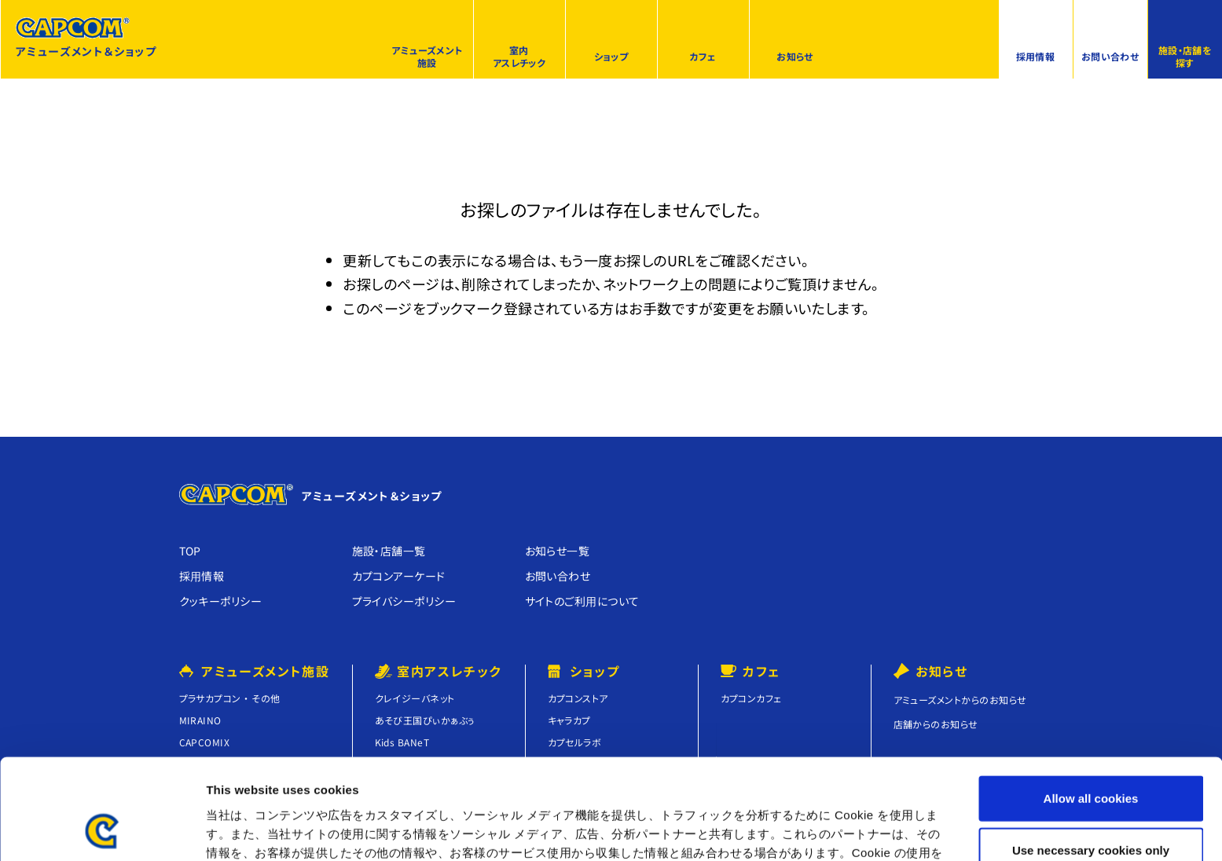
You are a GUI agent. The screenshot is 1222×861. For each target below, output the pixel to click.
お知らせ (794, 56)
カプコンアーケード (399, 576)
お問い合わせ (1110, 56)
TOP (190, 551)
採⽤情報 (202, 576)
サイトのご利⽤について (582, 601)
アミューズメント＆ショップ (86, 38)
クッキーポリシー (220, 601)
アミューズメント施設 (427, 56)
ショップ (611, 56)
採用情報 (1035, 56)
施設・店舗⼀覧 (389, 551)
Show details (824, 830)
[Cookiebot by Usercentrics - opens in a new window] (102, 830)
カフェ (702, 56)
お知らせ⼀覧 (557, 551)
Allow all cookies (1091, 706)
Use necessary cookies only (1090, 758)
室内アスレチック (519, 56)
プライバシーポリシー (404, 601)
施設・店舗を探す (1185, 56)
